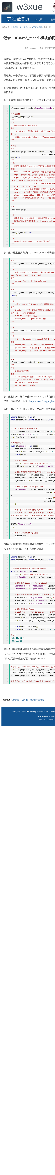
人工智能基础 (36, 27)
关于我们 (42, 719)
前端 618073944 (28, 712)
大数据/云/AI (25, 27)
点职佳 (25, 700)
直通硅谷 (16, 700)
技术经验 (14, 27)
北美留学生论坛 (37, 700)
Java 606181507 (42, 712)
